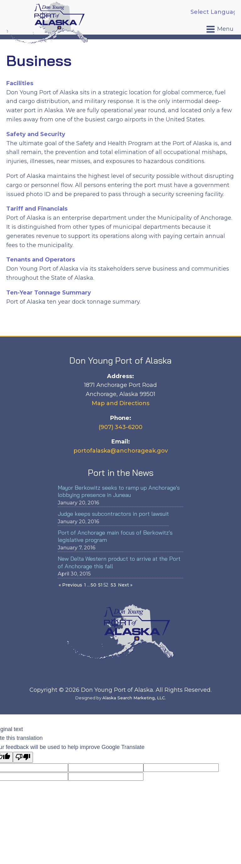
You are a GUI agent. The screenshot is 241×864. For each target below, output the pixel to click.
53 (113, 585)
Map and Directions (120, 403)
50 (93, 585)
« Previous (70, 585)
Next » (125, 585)
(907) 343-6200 (120, 427)
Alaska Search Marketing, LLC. (134, 697)
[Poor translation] (23, 757)
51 (100, 585)
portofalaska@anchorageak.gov (120, 450)
